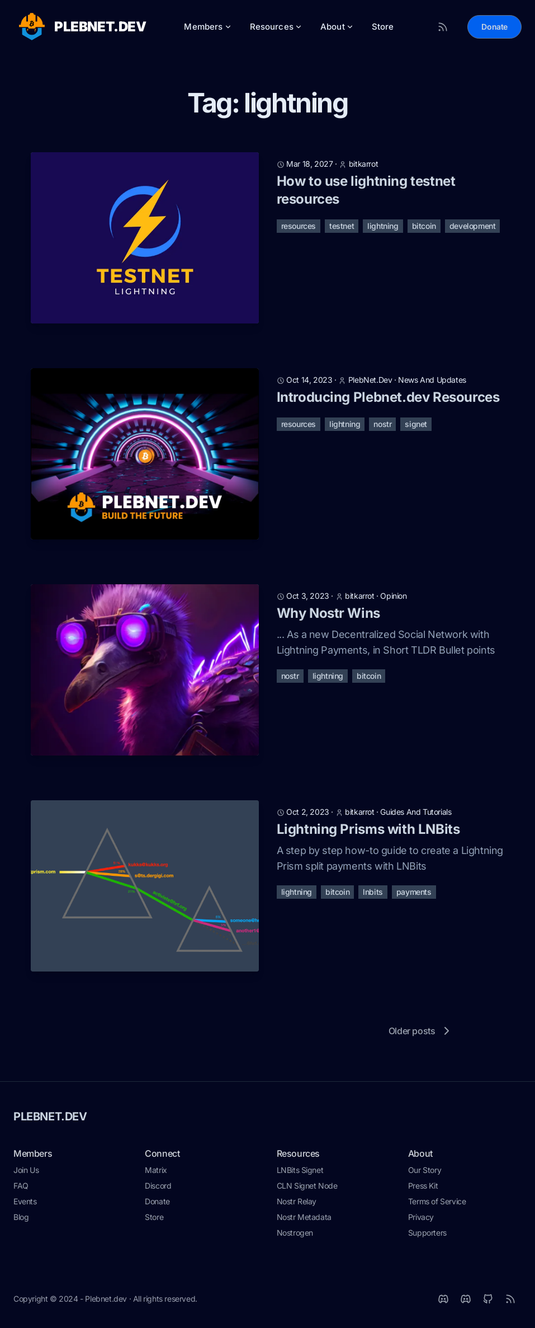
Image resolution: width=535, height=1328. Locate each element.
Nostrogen (295, 1232)
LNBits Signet (300, 1170)
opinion (393, 595)
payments (414, 892)
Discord (158, 1185)
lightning (382, 226)
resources (298, 226)
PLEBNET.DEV (50, 1116)
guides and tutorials (415, 811)
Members (207, 26)
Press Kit (423, 1185)
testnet (341, 226)
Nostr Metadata (304, 1217)
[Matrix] (443, 1299)
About (337, 26)
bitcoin (424, 226)
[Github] (488, 1299)
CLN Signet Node (307, 1185)
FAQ (21, 1185)
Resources (276, 26)
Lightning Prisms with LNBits (368, 829)
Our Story (424, 1170)
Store (383, 26)
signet (416, 424)
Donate (494, 26)
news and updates (432, 379)
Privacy (421, 1217)
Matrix (156, 1170)
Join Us (26, 1170)
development (472, 226)
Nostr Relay (297, 1201)
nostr (382, 424)
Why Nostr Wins (328, 613)
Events (25, 1201)
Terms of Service (437, 1201)
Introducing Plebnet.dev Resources (388, 397)
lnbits (373, 892)
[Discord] (465, 1299)
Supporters (427, 1232)
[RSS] (510, 1299)
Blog (21, 1217)
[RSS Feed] (443, 27)
